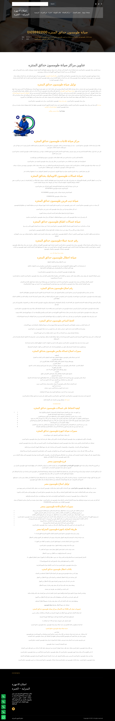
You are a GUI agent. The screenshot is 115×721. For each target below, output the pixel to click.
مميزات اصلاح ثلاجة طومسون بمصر (56, 506)
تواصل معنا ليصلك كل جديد (56, 253)
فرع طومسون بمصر (57, 461)
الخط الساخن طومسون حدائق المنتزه (56, 320)
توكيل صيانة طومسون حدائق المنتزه (57, 84)
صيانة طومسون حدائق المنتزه (42, 37)
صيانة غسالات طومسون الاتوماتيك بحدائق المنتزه (57, 176)
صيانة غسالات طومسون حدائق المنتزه (44, 39)
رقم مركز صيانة (63, 101)
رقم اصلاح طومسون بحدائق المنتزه (56, 288)
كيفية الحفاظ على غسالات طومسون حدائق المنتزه (57, 408)
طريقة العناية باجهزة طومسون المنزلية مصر (57, 529)
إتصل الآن (67, 400)
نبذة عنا (99, 105)
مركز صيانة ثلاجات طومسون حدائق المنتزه (56, 141)
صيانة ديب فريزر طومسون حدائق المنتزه (60, 37)
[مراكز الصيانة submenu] (70, 12)
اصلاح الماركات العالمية (50, 107)
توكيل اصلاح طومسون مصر (56, 483)
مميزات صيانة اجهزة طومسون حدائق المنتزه (56, 431)
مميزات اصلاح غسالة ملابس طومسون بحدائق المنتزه (56, 351)
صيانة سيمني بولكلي (54, 111)
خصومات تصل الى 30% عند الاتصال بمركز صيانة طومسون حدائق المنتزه (57, 609)
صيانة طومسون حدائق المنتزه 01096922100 (57, 32)
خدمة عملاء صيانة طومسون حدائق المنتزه (57, 628)
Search (52, 4)
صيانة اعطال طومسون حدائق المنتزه (56, 257)
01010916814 (16, 673)
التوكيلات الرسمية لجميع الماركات (20, 93)
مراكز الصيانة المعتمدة (51, 76)
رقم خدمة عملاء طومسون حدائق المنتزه (56, 240)
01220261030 (56, 404)
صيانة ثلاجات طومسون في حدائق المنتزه (81, 37)
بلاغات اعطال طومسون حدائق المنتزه (57, 569)
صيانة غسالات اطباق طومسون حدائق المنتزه (56, 221)
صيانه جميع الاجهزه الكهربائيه (67, 91)
